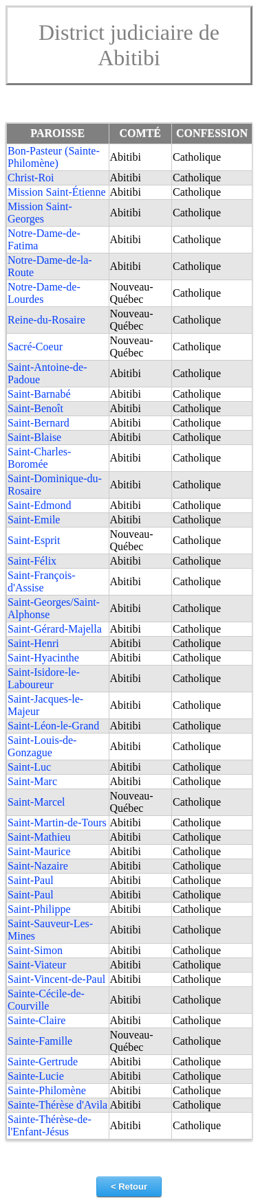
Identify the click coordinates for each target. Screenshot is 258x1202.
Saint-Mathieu (39, 837)
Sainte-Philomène (47, 1090)
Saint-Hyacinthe (43, 658)
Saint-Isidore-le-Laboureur (44, 678)
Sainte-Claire (36, 1020)
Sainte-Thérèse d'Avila (57, 1105)
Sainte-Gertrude (43, 1061)
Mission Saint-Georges (40, 213)
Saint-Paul (31, 880)
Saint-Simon (35, 950)
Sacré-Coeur (35, 346)
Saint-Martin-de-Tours (57, 822)
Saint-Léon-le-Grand (53, 726)
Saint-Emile (34, 519)
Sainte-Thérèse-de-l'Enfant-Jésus (50, 1125)
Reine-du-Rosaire (46, 320)
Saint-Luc (29, 767)
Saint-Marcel (36, 802)
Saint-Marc (32, 781)
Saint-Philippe (39, 909)
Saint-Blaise (34, 437)
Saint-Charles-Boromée (39, 458)
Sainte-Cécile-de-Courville (46, 1000)
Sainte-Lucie (36, 1076)
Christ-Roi (31, 177)
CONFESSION (212, 133)
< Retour (129, 1186)
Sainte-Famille (40, 1041)
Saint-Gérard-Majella (55, 629)
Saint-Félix (32, 561)
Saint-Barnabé (39, 394)
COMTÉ (140, 133)
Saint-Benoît (35, 408)
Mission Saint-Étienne (57, 192)
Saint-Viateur (37, 965)
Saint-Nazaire (38, 866)
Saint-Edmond (39, 505)
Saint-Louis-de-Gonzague (42, 746)
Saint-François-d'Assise (42, 581)
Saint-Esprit (34, 540)
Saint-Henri (33, 643)
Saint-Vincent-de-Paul (56, 979)
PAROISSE (57, 133)
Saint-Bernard (38, 423)
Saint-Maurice (39, 851)
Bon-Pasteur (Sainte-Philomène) (54, 157)
